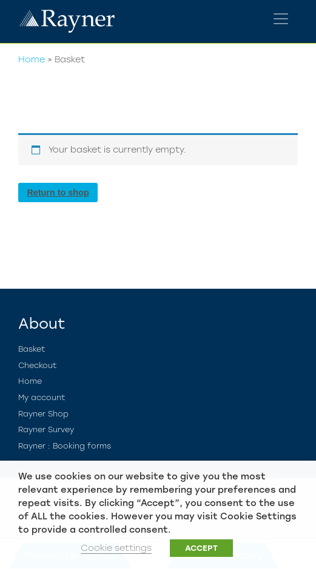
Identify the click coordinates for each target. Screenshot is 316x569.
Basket (31, 349)
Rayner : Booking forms (64, 445)
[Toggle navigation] (281, 19)
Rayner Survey (46, 429)
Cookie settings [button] (116, 547)
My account (42, 397)
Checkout (37, 365)
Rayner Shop (43, 413)
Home (31, 59)
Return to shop (58, 192)
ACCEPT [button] (201, 548)
